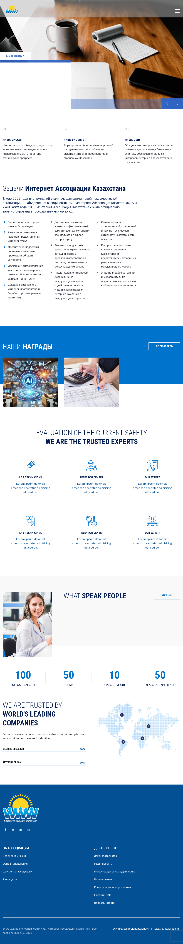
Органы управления (15, 863)
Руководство (10, 879)
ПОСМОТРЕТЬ (164, 346)
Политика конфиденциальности (130, 928)
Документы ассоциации (17, 871)
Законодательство (105, 856)
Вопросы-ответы (104, 902)
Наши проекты (103, 863)
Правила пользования (166, 928)
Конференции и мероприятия (112, 887)
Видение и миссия (14, 856)
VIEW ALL (167, 595)
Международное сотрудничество (114, 871)
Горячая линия (103, 879)
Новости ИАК (102, 895)
